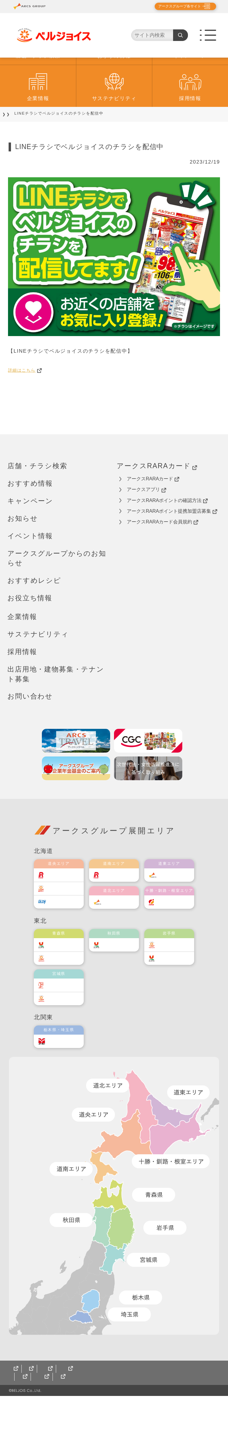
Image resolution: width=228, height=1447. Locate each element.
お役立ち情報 (29, 633)
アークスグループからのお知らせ (56, 593)
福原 (166, 937)
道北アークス (120, 937)
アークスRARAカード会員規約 (162, 557)
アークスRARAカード (157, 501)
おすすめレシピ (34, 615)
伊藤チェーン (65, 1020)
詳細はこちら (28, 405)
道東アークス (175, 910)
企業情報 (38, 133)
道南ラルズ (118, 910)
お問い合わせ (30, 731)
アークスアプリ (146, 524)
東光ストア (63, 923)
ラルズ (58, 910)
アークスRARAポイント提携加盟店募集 (172, 546)
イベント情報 (30, 571)
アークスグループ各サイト (175, 6)
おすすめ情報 (114, 91)
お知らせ (22, 553)
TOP (12, 148)
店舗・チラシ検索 (38, 91)
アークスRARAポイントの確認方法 (167, 535)
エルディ (60, 937)
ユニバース (63, 979)
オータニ (60, 1076)
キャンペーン (190, 91)
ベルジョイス (65, 993)
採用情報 (190, 133)
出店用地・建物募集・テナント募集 (55, 709)
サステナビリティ (114, 133)
